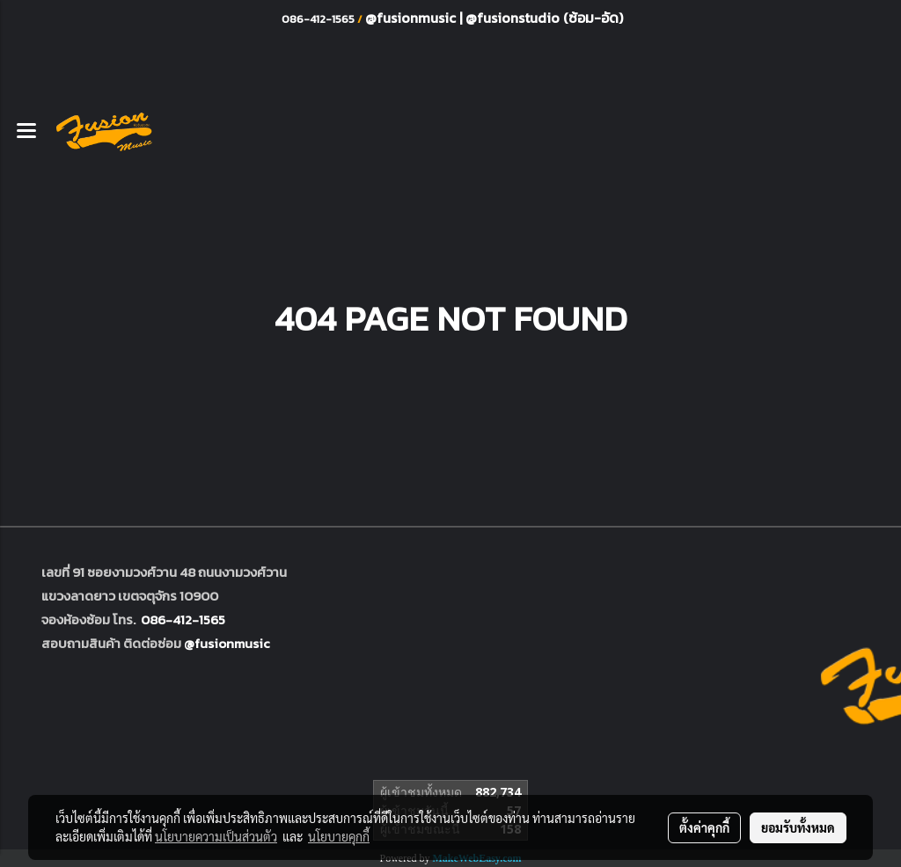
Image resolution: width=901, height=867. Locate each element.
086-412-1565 (183, 619)
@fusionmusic (412, 17)
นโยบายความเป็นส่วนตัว (216, 836)
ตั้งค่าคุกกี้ (704, 827)
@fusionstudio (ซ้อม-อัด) (544, 17)
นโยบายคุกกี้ (339, 836)
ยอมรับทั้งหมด (798, 827)
